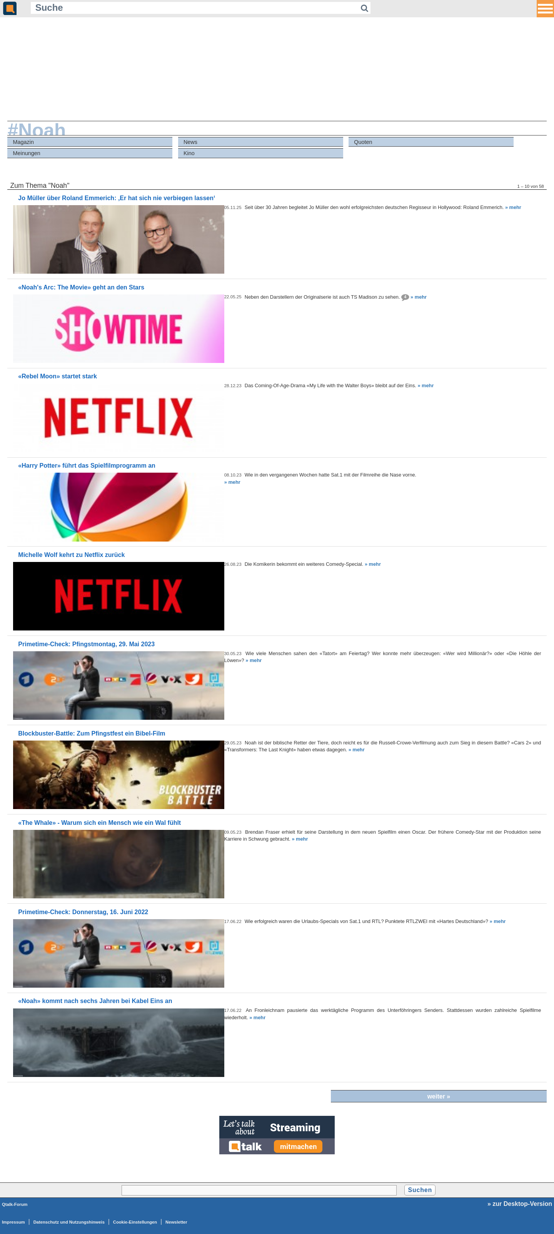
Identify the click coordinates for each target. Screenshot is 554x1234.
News (190, 142)
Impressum (13, 1222)
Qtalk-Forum (15, 1204)
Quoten (363, 142)
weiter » (439, 1096)
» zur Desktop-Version (519, 1204)
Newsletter (176, 1222)
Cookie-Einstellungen (135, 1222)
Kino (189, 153)
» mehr (513, 207)
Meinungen (26, 153)
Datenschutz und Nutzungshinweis (69, 1222)
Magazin (23, 142)
